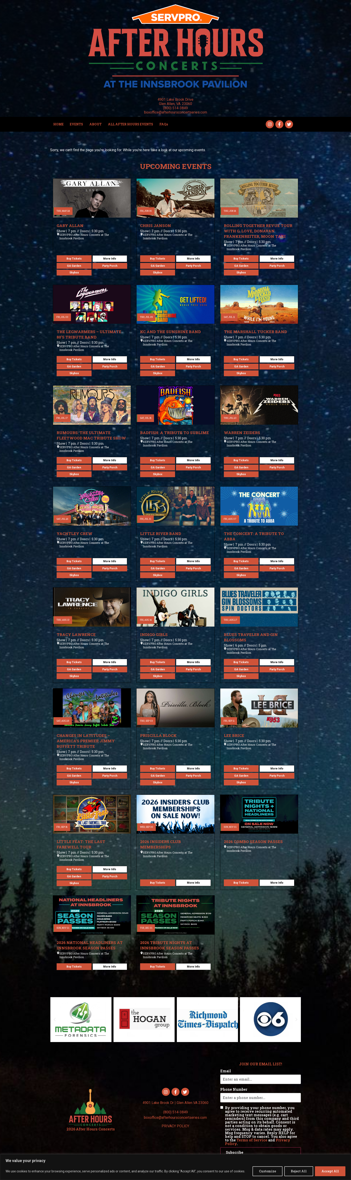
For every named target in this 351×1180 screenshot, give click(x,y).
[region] (175, 1167)
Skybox (74, 272)
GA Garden (74, 265)
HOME (58, 124)
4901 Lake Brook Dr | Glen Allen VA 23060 (175, 1103)
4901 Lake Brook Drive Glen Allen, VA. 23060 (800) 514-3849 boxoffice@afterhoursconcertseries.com (175, 106)
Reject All (299, 1171)
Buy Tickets (74, 258)
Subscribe (234, 1152)
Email (225, 1071)
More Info (109, 258)
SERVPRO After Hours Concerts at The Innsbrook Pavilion (84, 236)
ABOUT (95, 124)
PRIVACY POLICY (175, 1126)
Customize (267, 1171)
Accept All (330, 1171)
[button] (54, 1019)
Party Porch (109, 265)
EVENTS (76, 124)
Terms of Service (252, 1140)
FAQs (163, 124)
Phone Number (233, 1089)
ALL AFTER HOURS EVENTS (130, 124)
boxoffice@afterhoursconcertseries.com (175, 1117)
